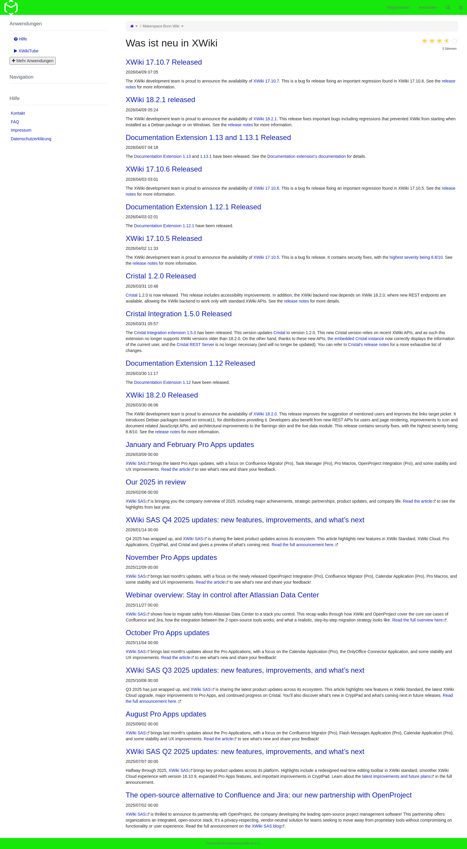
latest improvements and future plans (396, 776)
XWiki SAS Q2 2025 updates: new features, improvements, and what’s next (245, 751)
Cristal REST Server (195, 344)
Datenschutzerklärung (31, 138)
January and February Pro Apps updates (190, 444)
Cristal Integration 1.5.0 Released (179, 314)
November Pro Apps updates (171, 557)
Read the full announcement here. (303, 544)
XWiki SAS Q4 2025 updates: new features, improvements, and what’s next (245, 520)
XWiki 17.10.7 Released (164, 62)
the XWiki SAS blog (263, 826)
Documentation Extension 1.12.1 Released (193, 207)
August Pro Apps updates (166, 714)
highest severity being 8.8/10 (416, 257)
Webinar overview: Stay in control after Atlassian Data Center (222, 595)
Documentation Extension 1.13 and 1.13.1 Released (208, 137)
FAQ (15, 121)
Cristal (132, 295)
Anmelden (427, 7)
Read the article (175, 469)
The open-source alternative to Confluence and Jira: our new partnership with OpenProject (269, 795)
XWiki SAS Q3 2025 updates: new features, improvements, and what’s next (245, 670)
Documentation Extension (158, 156)
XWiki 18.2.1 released (160, 100)
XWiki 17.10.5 (266, 257)
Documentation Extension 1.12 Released (190, 363)
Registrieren (398, 7)
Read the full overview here (417, 620)
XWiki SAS (136, 463)
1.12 (187, 382)
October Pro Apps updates (168, 633)
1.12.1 (188, 225)
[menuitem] (58, 113)
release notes (240, 124)
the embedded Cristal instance (356, 338)
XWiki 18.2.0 (265, 414)
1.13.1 (206, 156)
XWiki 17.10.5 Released (164, 238)
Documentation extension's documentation (306, 156)
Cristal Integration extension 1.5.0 (165, 332)
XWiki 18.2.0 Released (162, 395)
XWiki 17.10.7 (266, 81)
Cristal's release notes (368, 344)
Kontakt (18, 113)
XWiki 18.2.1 (265, 118)
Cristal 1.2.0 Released (161, 276)
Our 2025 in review (156, 482)
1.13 (187, 156)
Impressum (21, 130)
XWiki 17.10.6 (266, 188)
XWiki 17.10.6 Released (164, 169)
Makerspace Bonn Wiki (161, 26)
